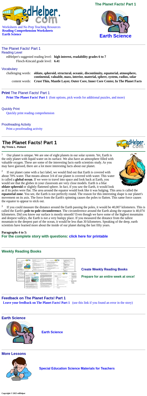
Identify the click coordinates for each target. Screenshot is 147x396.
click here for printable (88, 236)
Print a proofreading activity (24, 128)
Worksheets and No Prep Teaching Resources (31, 27)
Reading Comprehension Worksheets (27, 30)
